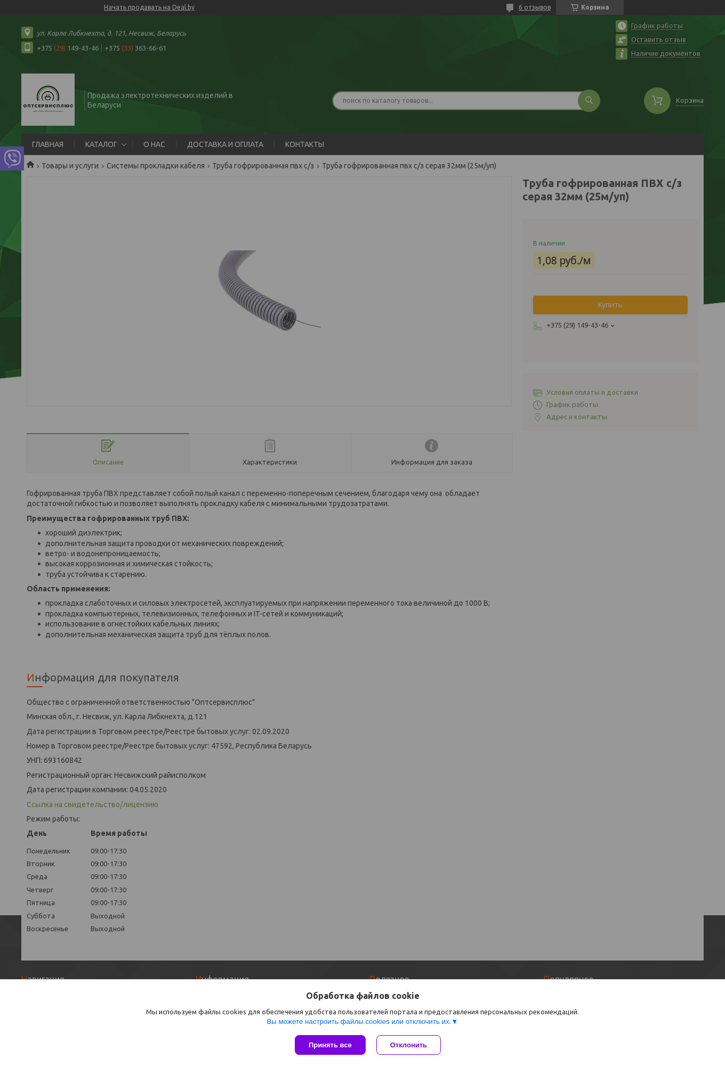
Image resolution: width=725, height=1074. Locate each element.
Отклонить (408, 1045)
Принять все (330, 1045)
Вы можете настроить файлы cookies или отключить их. (359, 1022)
